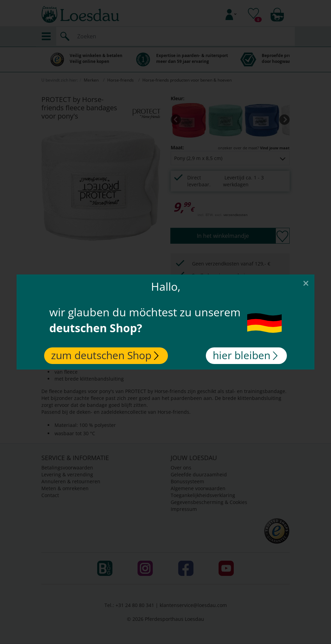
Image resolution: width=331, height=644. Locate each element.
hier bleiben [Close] (245, 355)
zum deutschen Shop (105, 355)
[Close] (306, 282)
